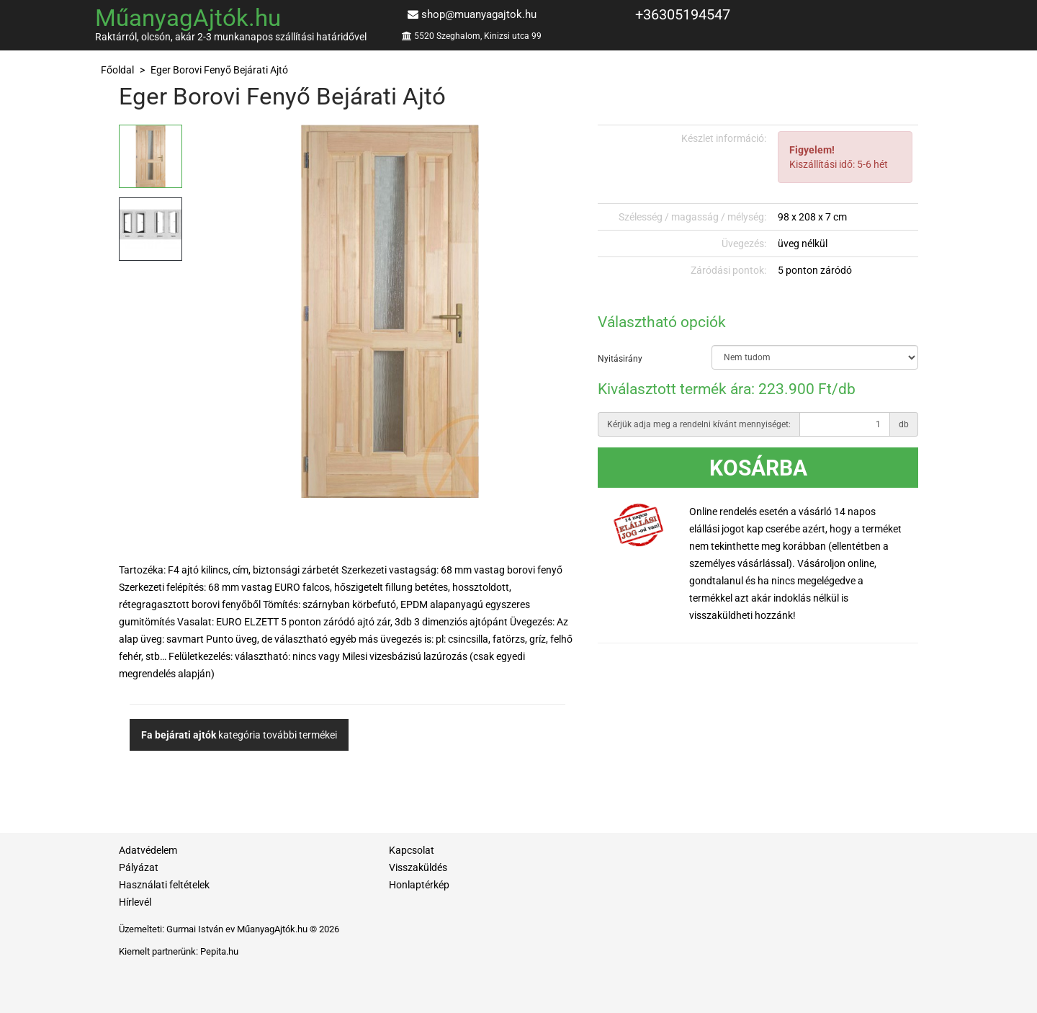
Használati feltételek (164, 885)
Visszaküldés (418, 867)
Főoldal (117, 70)
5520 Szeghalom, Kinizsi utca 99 (478, 36)
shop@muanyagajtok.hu (479, 14)
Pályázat (138, 867)
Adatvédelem (148, 850)
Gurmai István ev (200, 929)
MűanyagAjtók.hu (188, 18)
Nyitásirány (620, 359)
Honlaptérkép (419, 885)
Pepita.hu (219, 951)
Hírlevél (135, 902)
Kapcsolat (411, 850)
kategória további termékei (239, 735)
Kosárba (758, 468)
